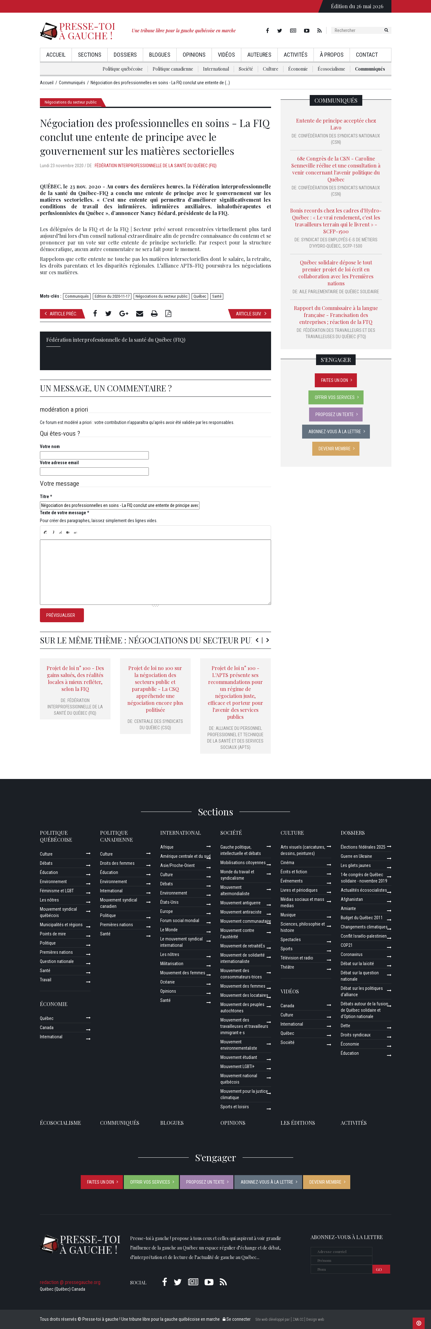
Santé (216, 296)
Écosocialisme (331, 69)
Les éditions (298, 1122)
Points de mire (53, 933)
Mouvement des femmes (182, 972)
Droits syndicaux (356, 1034)
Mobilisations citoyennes (243, 862)
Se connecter (236, 1319)
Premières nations (56, 952)
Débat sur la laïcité (357, 963)
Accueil (56, 54)
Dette (345, 1025)
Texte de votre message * (64, 512)
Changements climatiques (364, 926)
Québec (199, 296)
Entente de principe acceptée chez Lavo (336, 124)
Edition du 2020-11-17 (112, 296)
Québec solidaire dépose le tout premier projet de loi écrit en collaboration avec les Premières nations (335, 273)
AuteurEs (259, 54)
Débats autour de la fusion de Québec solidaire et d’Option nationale (364, 1010)
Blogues (159, 54)
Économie (298, 69)
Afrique (167, 847)
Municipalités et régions (61, 924)
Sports (287, 948)
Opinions (194, 54)
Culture (270, 69)
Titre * (46, 496)
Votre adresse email (59, 462)
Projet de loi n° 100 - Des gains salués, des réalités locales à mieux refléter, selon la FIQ (75, 678)
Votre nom (50, 446)
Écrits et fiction (294, 871)
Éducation (49, 872)
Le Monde (169, 929)
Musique (288, 914)
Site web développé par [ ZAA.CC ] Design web (289, 1319)
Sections (89, 54)
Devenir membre (335, 448)
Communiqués (370, 69)
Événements (292, 880)
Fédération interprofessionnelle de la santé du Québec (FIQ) (156, 165)
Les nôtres (49, 899)
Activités (295, 54)
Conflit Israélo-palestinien (364, 936)
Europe (166, 911)
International (216, 69)
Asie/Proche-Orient (177, 865)
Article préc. (61, 314)
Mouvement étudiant (238, 1057)
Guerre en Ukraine (356, 856)
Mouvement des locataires (244, 995)
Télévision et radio (297, 957)
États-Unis (169, 902)
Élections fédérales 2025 (363, 847)
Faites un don (334, 380)
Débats (46, 863)
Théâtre (287, 967)
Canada (47, 1027)
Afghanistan (352, 899)
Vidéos (226, 54)
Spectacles (291, 939)
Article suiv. (251, 314)
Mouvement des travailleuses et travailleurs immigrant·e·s (244, 1026)
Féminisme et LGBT (57, 890)
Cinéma (287, 862)
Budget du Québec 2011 (362, 917)
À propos (332, 54)
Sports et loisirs (234, 1106)
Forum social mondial (179, 920)
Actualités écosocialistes (364, 890)
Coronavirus (352, 954)
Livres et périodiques (299, 890)
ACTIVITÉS (354, 1122)
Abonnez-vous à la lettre (334, 431)
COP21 (347, 945)
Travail (45, 979)
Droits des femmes (117, 863)
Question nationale (57, 961)
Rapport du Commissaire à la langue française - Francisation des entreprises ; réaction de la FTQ (336, 315)
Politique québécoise (123, 69)
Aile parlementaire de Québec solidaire (339, 291)
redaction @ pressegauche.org (70, 1282)
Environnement (53, 881)
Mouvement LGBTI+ (237, 1066)
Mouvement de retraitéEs (242, 945)
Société (246, 69)
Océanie (167, 981)
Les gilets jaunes (356, 865)
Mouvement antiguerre (240, 902)
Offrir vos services (335, 397)
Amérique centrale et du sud (185, 856)
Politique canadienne (173, 69)
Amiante (348, 908)
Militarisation (171, 963)
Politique (48, 943)
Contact (367, 54)
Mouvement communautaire (245, 921)
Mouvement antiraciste (241, 911)
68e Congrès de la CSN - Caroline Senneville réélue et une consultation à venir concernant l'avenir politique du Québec (335, 169)
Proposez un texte (334, 414)
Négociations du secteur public (71, 102)
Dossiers (125, 54)
